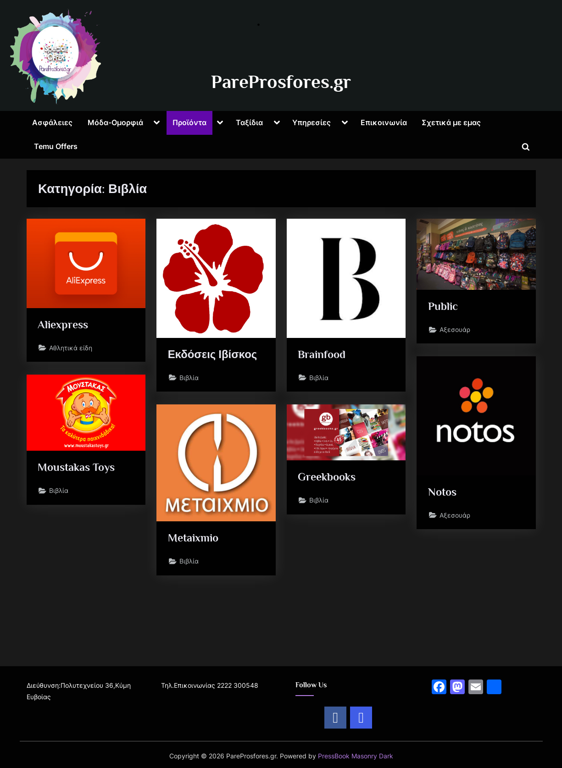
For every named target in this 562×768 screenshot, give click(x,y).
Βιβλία (190, 379)
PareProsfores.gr (281, 81)
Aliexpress (64, 325)
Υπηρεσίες (311, 122)
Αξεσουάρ (455, 331)
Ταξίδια (249, 122)
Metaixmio (195, 538)
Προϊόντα (189, 122)
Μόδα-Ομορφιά (115, 122)
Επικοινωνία (384, 122)
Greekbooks (329, 477)
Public (443, 307)
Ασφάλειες (52, 122)
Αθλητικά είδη (71, 349)
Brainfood (323, 354)
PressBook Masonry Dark (355, 756)
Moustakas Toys (78, 468)
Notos (443, 492)
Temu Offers (56, 146)
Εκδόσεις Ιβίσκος (214, 354)
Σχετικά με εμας (451, 122)
